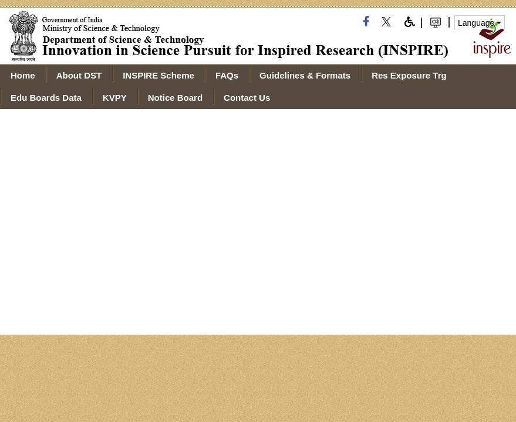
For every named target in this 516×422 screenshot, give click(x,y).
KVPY (115, 98)
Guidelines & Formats (304, 75)
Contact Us (247, 98)
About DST (79, 75)
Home (23, 75)
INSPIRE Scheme (158, 75)
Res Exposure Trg (409, 75)
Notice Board (175, 98)
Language (479, 23)
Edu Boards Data (46, 98)
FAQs (226, 75)
